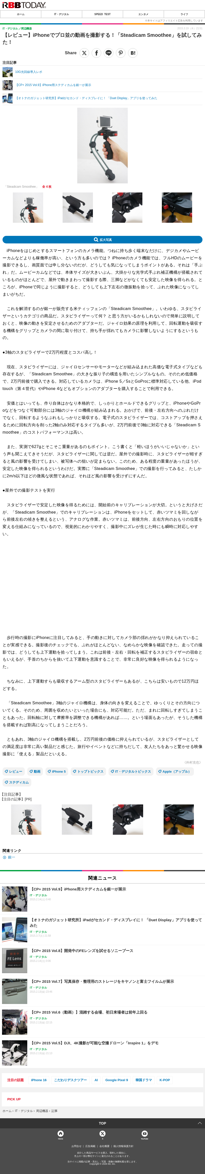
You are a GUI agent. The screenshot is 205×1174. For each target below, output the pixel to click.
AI (96, 1080)
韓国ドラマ (144, 1080)
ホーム (20, 14)
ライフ (184, 14)
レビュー (15, 771)
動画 (37, 771)
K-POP (165, 1080)
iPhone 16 (38, 1080)
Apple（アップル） (177, 771)
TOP (102, 1123)
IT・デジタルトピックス (133, 771)
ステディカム (19, 782)
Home (60, 1138)
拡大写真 (106, 239)
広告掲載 (90, 1146)
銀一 (11, 857)
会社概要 (104, 1146)
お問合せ (76, 1146)
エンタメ (143, 14)
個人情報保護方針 (123, 1146)
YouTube (144, 1138)
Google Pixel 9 (116, 1080)
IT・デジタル (61, 14)
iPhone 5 (59, 771)
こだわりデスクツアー (70, 1080)
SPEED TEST (102, 14)
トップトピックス (90, 771)
